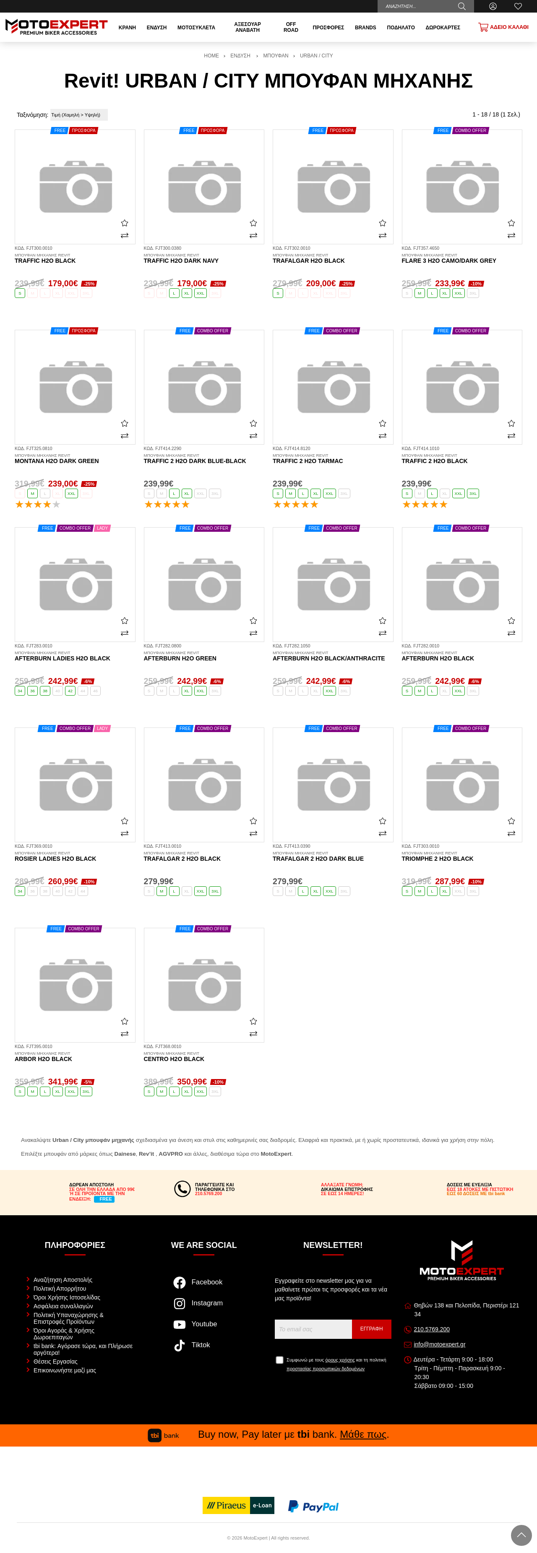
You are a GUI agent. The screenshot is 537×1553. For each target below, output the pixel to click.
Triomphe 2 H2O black (462, 856)
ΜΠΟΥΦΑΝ (275, 56)
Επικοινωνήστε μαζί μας (65, 1370)
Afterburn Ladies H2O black (75, 656)
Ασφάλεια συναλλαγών (63, 1306)
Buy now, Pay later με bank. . (268, 1434)
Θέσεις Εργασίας (56, 1361)
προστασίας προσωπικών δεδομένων (326, 1368)
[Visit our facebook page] (204, 1286)
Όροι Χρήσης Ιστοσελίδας (67, 1297)
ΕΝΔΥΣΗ (241, 56)
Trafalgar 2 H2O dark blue (333, 856)
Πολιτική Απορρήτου (60, 1288)
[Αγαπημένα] (518, 6)
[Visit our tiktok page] (204, 1349)
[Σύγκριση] (124, 235)
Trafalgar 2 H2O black (204, 856)
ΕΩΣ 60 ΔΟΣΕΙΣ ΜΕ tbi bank (476, 1193)
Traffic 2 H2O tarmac (333, 458)
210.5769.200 (432, 1329)
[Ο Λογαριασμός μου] (493, 6)
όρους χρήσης (340, 1359)
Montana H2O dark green (75, 458)
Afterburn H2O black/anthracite (333, 656)
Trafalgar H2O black (333, 258)
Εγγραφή (371, 1329)
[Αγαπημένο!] (124, 223)
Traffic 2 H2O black (462, 458)
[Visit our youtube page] (204, 1328)
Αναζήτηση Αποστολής (63, 1279)
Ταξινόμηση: (32, 114)
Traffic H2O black (75, 258)
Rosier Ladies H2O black (75, 856)
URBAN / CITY (316, 56)
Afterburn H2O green (204, 656)
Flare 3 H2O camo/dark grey (462, 258)
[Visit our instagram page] (204, 1307)
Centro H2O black (204, 1056)
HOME (211, 56)
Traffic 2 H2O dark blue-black (204, 458)
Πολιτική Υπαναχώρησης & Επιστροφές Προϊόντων (69, 1318)
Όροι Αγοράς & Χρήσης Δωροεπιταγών (64, 1334)
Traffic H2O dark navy (204, 258)
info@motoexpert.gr (439, 1344)
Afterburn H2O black (462, 656)
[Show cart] (503, 27)
